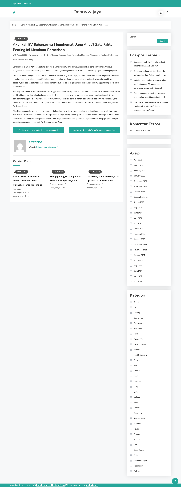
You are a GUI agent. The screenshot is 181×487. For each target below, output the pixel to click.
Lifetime (137, 381)
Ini (79, 55)
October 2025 (139, 192)
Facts (136, 334)
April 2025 (138, 223)
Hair (135, 365)
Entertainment (140, 323)
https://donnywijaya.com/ (47, 147)
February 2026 (140, 171)
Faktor (74, 55)
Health (136, 376)
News (136, 402)
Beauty (137, 302)
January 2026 (139, 176)
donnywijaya (37, 55)
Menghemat (95, 55)
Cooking (137, 313)
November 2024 (140, 250)
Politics (137, 408)
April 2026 (138, 160)
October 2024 (139, 255)
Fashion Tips (139, 339)
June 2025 (138, 213)
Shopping (138, 439)
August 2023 (139, 260)
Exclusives (138, 329)
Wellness (137, 471)
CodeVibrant (92, 485)
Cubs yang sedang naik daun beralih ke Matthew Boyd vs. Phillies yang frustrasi (150, 73)
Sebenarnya (23, 59)
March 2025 (138, 229)
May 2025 (138, 218)
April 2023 (138, 281)
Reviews (137, 424)
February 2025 (140, 234)
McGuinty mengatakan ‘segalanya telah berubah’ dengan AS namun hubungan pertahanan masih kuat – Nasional (150, 84)
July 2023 (138, 266)
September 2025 (141, 197)
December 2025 (140, 181)
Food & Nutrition (140, 355)
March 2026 (138, 165)
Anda (69, 55)
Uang (31, 59)
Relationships (139, 418)
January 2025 (139, 239)
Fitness (137, 350)
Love (136, 392)
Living (136, 387)
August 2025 (139, 202)
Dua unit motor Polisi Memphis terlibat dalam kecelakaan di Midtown (149, 64)
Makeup (137, 397)
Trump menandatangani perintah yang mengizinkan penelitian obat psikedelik (149, 95)
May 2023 (138, 276)
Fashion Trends (140, 344)
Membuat (85, 55)
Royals (136, 429)
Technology (138, 466)
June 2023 (138, 271)
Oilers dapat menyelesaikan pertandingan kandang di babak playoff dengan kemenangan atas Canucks (151, 106)
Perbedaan (113, 55)
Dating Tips (138, 318)
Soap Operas (139, 450)
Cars (136, 307)
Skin (135, 445)
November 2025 (140, 186)
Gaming (137, 360)
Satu (15, 59)
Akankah (62, 55)
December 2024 (140, 245)
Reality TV (138, 413)
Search (133, 37)
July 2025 (138, 208)
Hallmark (137, 371)
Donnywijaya (87, 12)
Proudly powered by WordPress (50, 485)
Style (136, 455)
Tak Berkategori (140, 461)
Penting (104, 55)
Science (137, 434)
